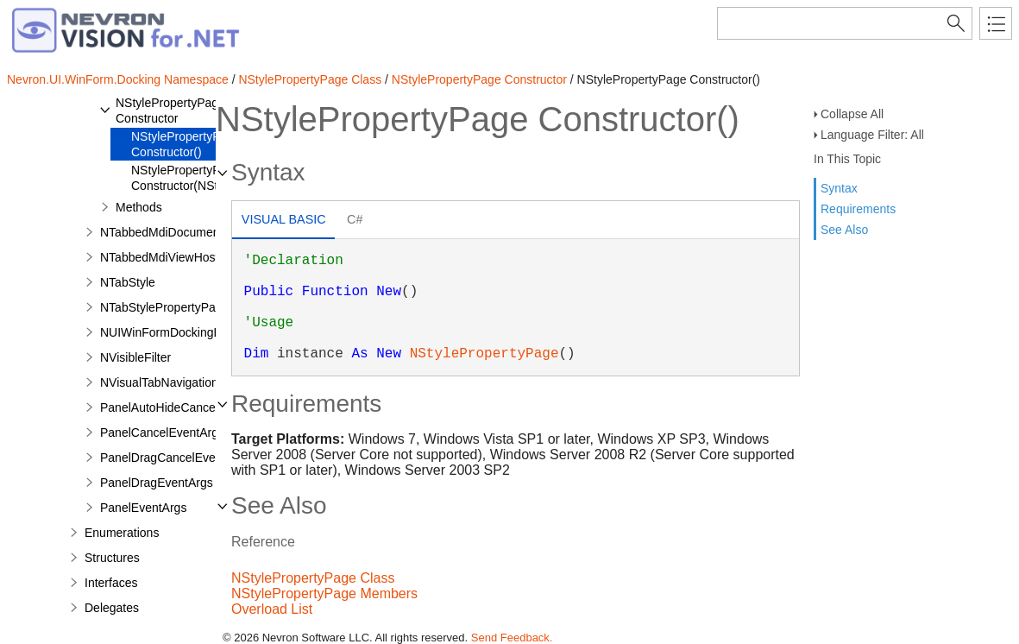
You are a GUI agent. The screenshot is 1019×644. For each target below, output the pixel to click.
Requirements (858, 209)
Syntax (839, 188)
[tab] (283, 221)
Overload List (271, 609)
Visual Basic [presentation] (284, 219)
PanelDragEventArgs (156, 482)
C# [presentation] (354, 219)
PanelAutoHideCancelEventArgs (187, 407)
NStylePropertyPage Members (324, 593)
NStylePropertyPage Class (309, 79)
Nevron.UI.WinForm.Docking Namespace (118, 79)
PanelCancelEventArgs (162, 432)
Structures (112, 558)
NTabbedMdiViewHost (159, 257)
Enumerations (122, 533)
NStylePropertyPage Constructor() (186, 144)
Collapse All (852, 114)
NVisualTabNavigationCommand (187, 382)
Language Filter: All (872, 135)
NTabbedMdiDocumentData (174, 232)
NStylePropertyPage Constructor (479, 79)
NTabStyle (127, 282)
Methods (139, 207)
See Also (844, 230)
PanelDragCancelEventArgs (175, 457)
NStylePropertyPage (484, 354)
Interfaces (111, 583)
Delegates (112, 608)
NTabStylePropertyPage (164, 307)
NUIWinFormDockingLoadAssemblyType (209, 332)
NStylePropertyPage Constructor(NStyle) (186, 178)
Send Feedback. (512, 637)
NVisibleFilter (135, 357)
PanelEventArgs (143, 508)
